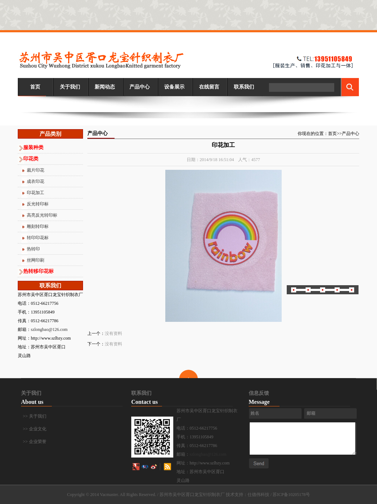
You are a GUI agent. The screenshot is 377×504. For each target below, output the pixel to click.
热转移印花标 (38, 271)
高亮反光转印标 (42, 215)
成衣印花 (35, 181)
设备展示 (174, 87)
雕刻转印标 (38, 226)
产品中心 (139, 87)
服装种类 (33, 147)
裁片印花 (35, 170)
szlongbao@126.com (49, 329)
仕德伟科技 (258, 494)
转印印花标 (38, 237)
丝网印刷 (35, 260)
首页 (35, 87)
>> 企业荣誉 (34, 441)
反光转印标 (38, 203)
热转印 (33, 248)
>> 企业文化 (34, 428)
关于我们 (70, 87)
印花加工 (35, 192)
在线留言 (209, 87)
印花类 (30, 158)
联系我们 (244, 87)
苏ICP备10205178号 (291, 494)
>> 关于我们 (34, 416)
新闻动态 (105, 87)
